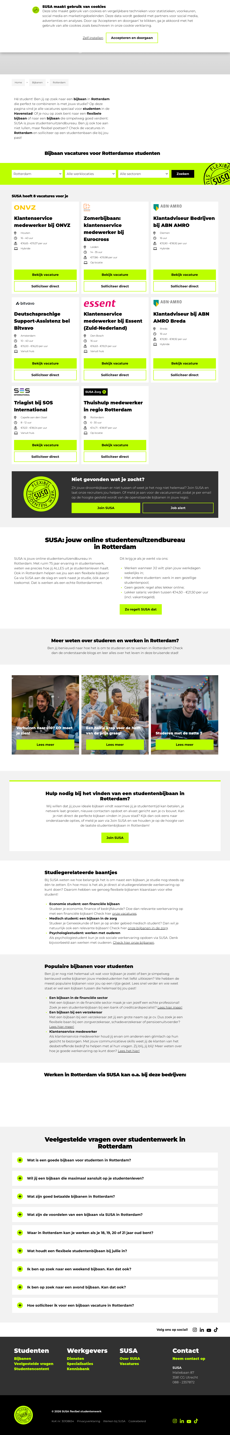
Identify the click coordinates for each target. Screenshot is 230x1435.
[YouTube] (209, 1329)
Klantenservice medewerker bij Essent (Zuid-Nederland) (113, 321)
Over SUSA (130, 1359)
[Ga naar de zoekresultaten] (182, 174)
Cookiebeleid (137, 1421)
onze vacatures (124, 914)
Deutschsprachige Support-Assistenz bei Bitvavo (42, 321)
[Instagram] (194, 1329)
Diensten (75, 1359)
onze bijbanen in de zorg (148, 928)
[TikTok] (216, 1329)
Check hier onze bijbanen (133, 943)
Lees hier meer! (170, 1007)
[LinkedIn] (201, 1329)
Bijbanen (37, 82)
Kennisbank (78, 1369)
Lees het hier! (129, 1051)
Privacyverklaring (88, 1421)
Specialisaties (80, 1364)
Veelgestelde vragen (33, 1364)
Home (18, 82)
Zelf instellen (93, 38)
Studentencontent (31, 1369)
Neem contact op (188, 1359)
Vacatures (129, 1364)
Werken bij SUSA (114, 1421)
